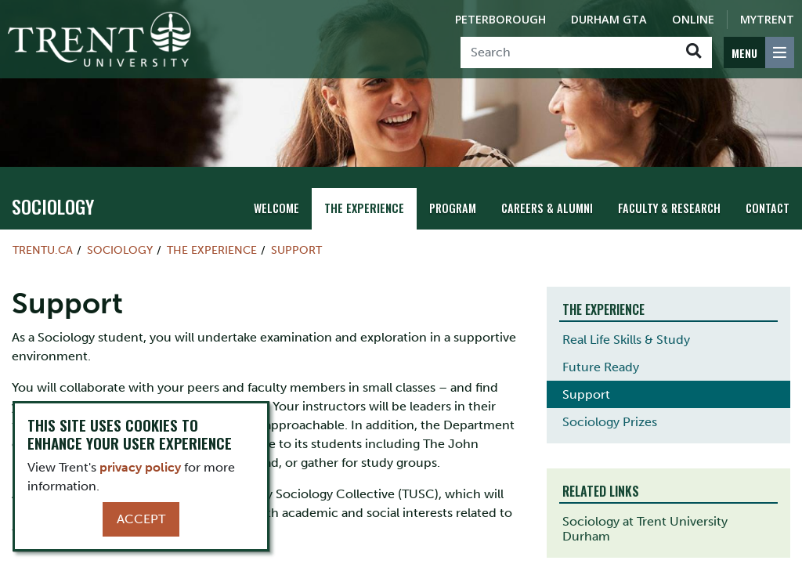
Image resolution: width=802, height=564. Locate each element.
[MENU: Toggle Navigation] (759, 52)
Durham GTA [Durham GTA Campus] (609, 19)
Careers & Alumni (547, 208)
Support (296, 250)
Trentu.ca (43, 250)
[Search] (568, 52)
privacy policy (140, 467)
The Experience (364, 208)
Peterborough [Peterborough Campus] (500, 19)
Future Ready (600, 367)
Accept (141, 519)
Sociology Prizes (609, 421)
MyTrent (767, 19)
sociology (53, 206)
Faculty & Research (669, 208)
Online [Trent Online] (693, 19)
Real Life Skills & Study (626, 339)
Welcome (276, 208)
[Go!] (693, 52)
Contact (767, 208)
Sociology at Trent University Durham (645, 529)
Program (452, 208)
